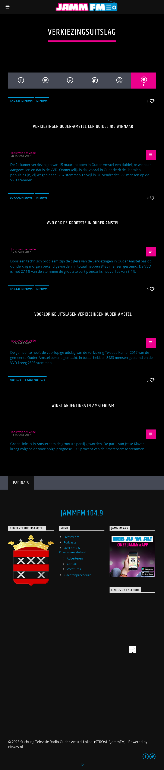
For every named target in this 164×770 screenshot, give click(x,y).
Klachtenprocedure (77, 575)
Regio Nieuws (35, 380)
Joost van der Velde (23, 153)
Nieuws (41, 101)
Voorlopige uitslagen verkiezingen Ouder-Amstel (83, 314)
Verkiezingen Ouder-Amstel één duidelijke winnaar (83, 126)
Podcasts (70, 542)
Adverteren (75, 558)
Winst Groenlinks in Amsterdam (83, 405)
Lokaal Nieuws (21, 101)
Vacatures (74, 569)
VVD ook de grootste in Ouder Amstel (83, 223)
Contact (72, 564)
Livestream (71, 537)
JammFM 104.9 (82, 513)
